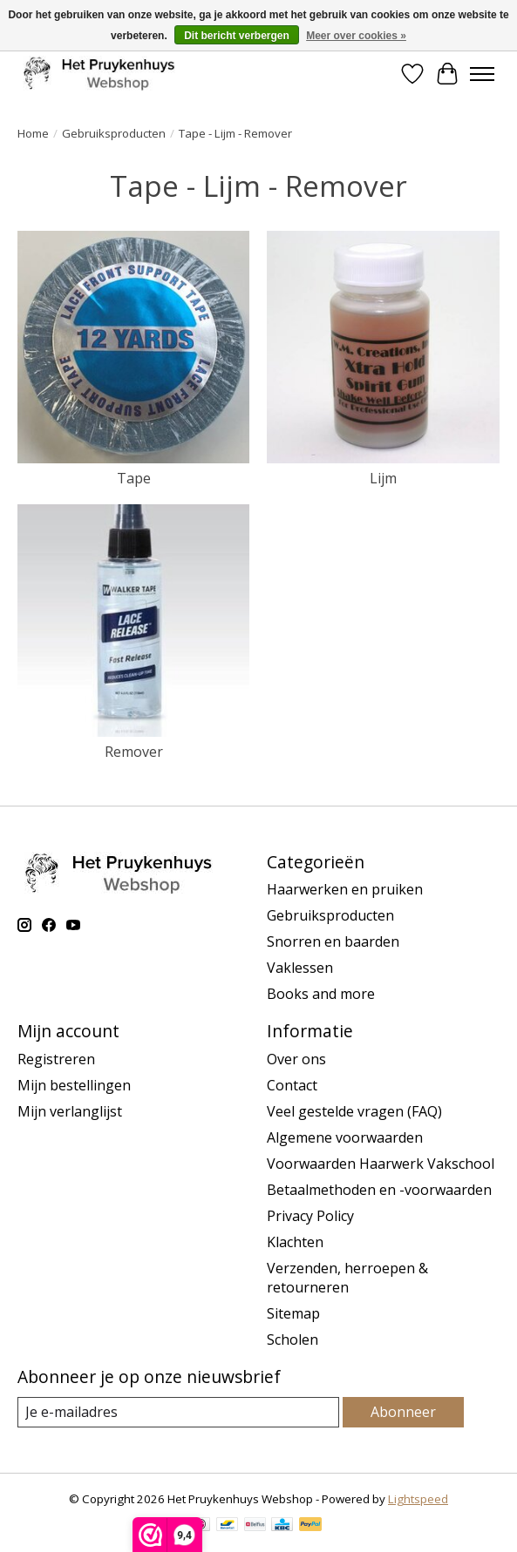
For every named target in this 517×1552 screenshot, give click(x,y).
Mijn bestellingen (74, 1085)
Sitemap (293, 1313)
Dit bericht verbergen (236, 36)
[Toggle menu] (482, 74)
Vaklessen (300, 967)
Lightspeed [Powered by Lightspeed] (418, 1499)
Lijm (383, 478)
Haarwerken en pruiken (345, 889)
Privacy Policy (310, 1215)
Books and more (321, 993)
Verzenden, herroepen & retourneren (347, 1277)
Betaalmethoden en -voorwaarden (379, 1189)
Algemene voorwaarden (345, 1137)
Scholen (292, 1339)
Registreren (56, 1059)
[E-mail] (178, 1412)
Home (33, 133)
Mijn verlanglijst (69, 1111)
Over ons (296, 1059)
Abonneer (403, 1411)
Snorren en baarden (333, 941)
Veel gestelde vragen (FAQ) (354, 1111)
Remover (134, 751)
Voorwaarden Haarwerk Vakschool (380, 1163)
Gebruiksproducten (114, 133)
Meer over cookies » (356, 36)
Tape (134, 478)
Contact (292, 1085)
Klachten (295, 1242)
